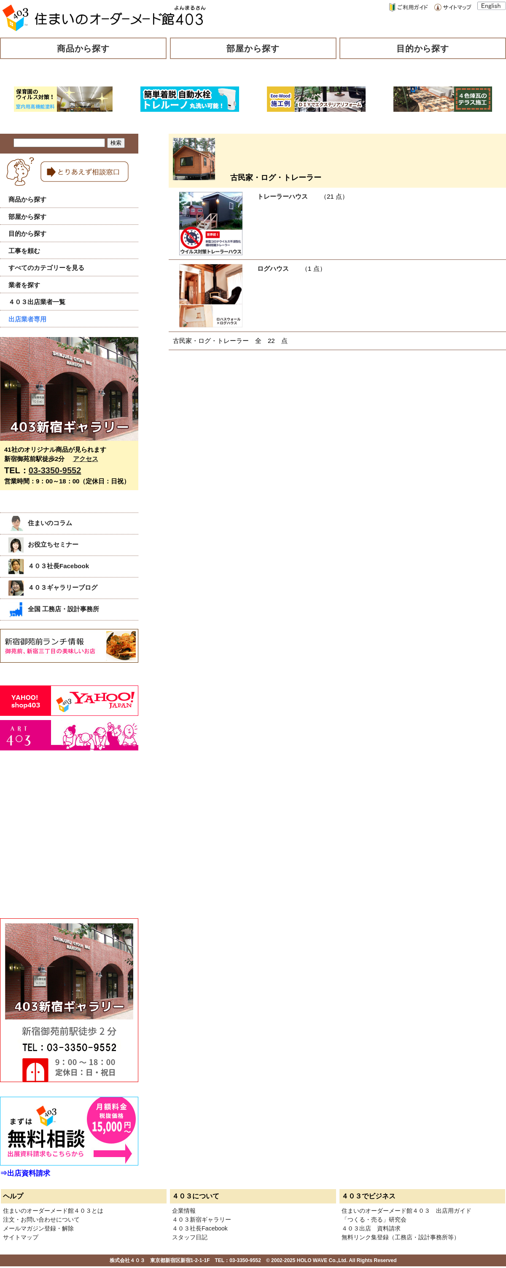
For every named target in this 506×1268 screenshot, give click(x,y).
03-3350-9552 (55, 470)
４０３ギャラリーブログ (52, 587)
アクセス (85, 458)
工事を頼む (24, 250)
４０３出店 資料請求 (371, 1228)
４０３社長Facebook (48, 565)
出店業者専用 (27, 319)
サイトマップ (20, 1237)
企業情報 (184, 1210)
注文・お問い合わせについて (41, 1219)
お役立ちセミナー (43, 544)
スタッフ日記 (189, 1237)
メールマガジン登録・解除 (38, 1228)
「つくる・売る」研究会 (374, 1219)
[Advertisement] (63, 843)
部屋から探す (253, 48)
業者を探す (24, 285)
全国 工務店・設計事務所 (53, 608)
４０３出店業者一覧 (36, 301)
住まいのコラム (40, 522)
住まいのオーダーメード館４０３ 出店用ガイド (406, 1210)
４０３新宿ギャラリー (201, 1219)
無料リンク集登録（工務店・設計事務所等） (401, 1237)
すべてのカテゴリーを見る (46, 267)
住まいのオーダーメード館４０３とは (53, 1210)
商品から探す (83, 48)
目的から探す (422, 48)
